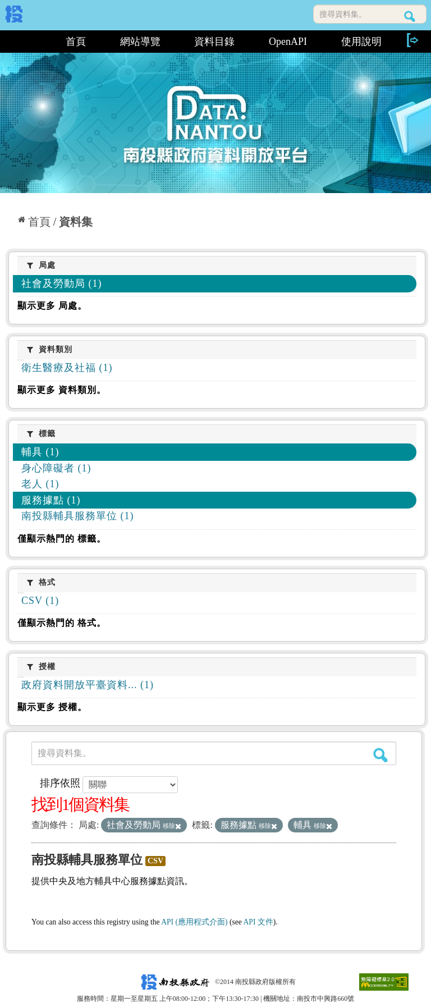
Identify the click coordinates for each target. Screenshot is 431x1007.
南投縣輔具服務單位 (87, 860)
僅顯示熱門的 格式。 (61, 623)
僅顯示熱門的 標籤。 (61, 538)
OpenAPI (288, 41)
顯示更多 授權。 (52, 707)
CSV (155, 861)
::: (27, 41)
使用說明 (361, 41)
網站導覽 (140, 41)
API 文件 (258, 922)
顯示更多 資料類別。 (61, 390)
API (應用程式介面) (194, 922)
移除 (172, 825)
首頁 (76, 41)
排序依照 (60, 783)
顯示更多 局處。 (52, 305)
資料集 (76, 222)
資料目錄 (214, 41)
